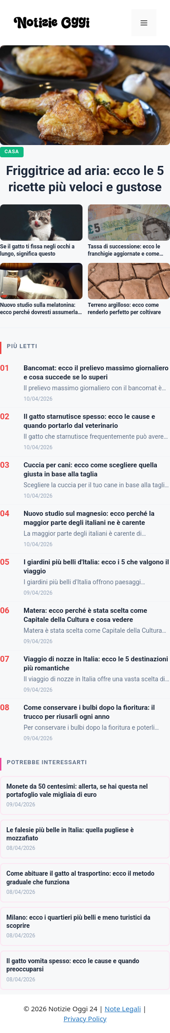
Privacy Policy (85, 1018)
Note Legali (123, 1008)
